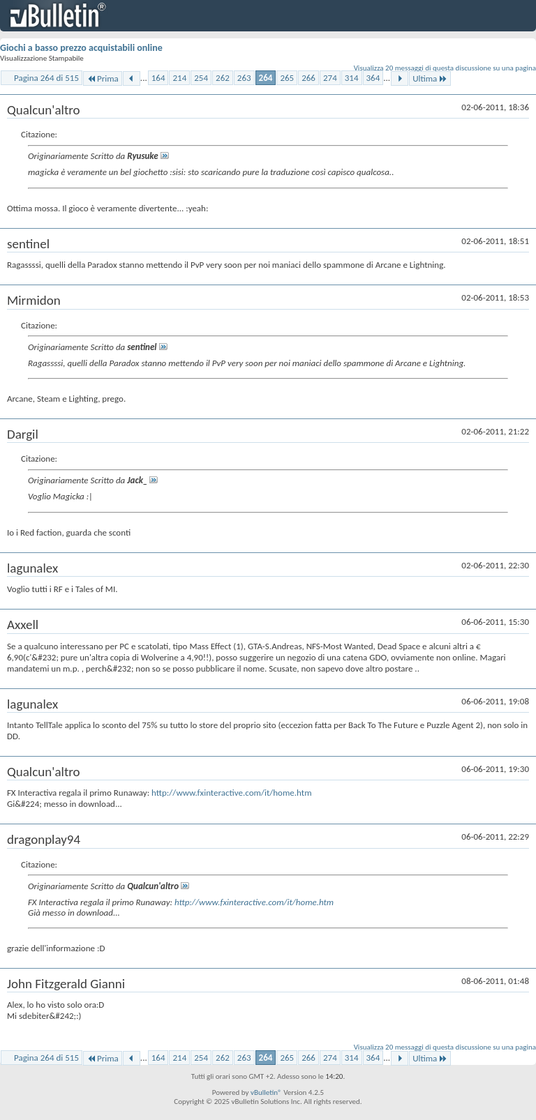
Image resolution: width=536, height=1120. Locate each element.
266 (308, 78)
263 (244, 78)
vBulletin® (266, 1092)
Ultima (429, 78)
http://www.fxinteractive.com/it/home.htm (231, 792)
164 (158, 78)
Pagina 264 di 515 (46, 78)
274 (330, 78)
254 (201, 78)
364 (373, 78)
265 (287, 78)
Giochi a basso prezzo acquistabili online (81, 48)
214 (179, 78)
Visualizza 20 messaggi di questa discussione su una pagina (445, 68)
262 (223, 78)
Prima (103, 78)
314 (352, 78)
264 (266, 78)
